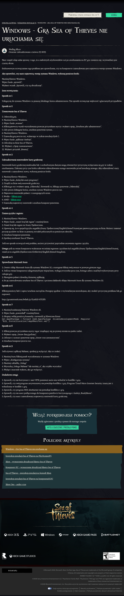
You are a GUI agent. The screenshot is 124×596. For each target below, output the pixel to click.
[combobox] (82, 15)
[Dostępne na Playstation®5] (30, 536)
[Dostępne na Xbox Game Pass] (85, 536)
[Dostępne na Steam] (64, 536)
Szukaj (114, 15)
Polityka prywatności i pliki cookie (108, 589)
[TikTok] (78, 546)
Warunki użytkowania (88, 589)
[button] (17, 571)
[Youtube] (61, 546)
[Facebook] (37, 546)
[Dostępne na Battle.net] (110, 536)
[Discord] (71, 547)
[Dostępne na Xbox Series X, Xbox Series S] (11, 536)
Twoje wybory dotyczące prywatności (65, 589)
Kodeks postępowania (64, 592)
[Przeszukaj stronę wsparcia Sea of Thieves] (82, 15)
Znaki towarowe (79, 592)
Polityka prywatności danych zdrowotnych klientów (104, 592)
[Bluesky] (85, 546)
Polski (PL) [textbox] (12, 572)
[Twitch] (51, 546)
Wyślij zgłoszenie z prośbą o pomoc (62, 428)
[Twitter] (44, 546)
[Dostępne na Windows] (48, 536)
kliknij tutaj (16, 196)
